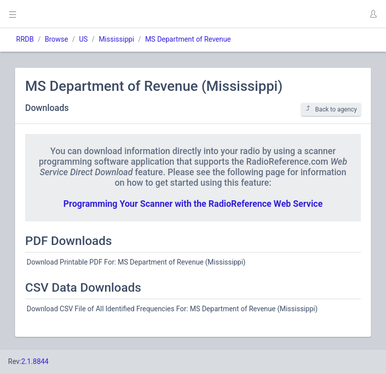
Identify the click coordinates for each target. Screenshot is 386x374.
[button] (373, 14)
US (83, 39)
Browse (56, 39)
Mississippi (116, 39)
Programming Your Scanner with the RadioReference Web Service (193, 204)
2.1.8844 (35, 361)
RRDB (25, 39)
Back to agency (331, 109)
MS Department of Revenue (188, 39)
